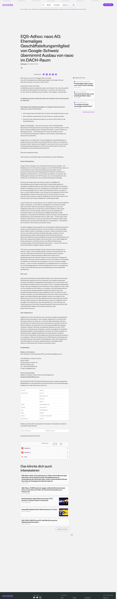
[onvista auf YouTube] (37, 598)
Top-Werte (87, 598)
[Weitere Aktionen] (67, 448)
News (30, 9)
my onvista (57, 5)
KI (21, 68)
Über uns (105, 598)
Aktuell (49, 5)
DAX (62, 598)
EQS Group (23, 64)
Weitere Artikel (62, 529)
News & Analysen (24, 9)
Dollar (74, 598)
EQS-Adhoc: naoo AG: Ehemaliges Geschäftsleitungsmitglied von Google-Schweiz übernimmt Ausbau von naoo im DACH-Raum (59, 9)
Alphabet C (27, 452)
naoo (25, 457)
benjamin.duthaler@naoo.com (29, 377)
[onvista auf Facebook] (34, 598)
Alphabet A (27, 448)
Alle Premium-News (89, 112)
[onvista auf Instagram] (40, 598)
